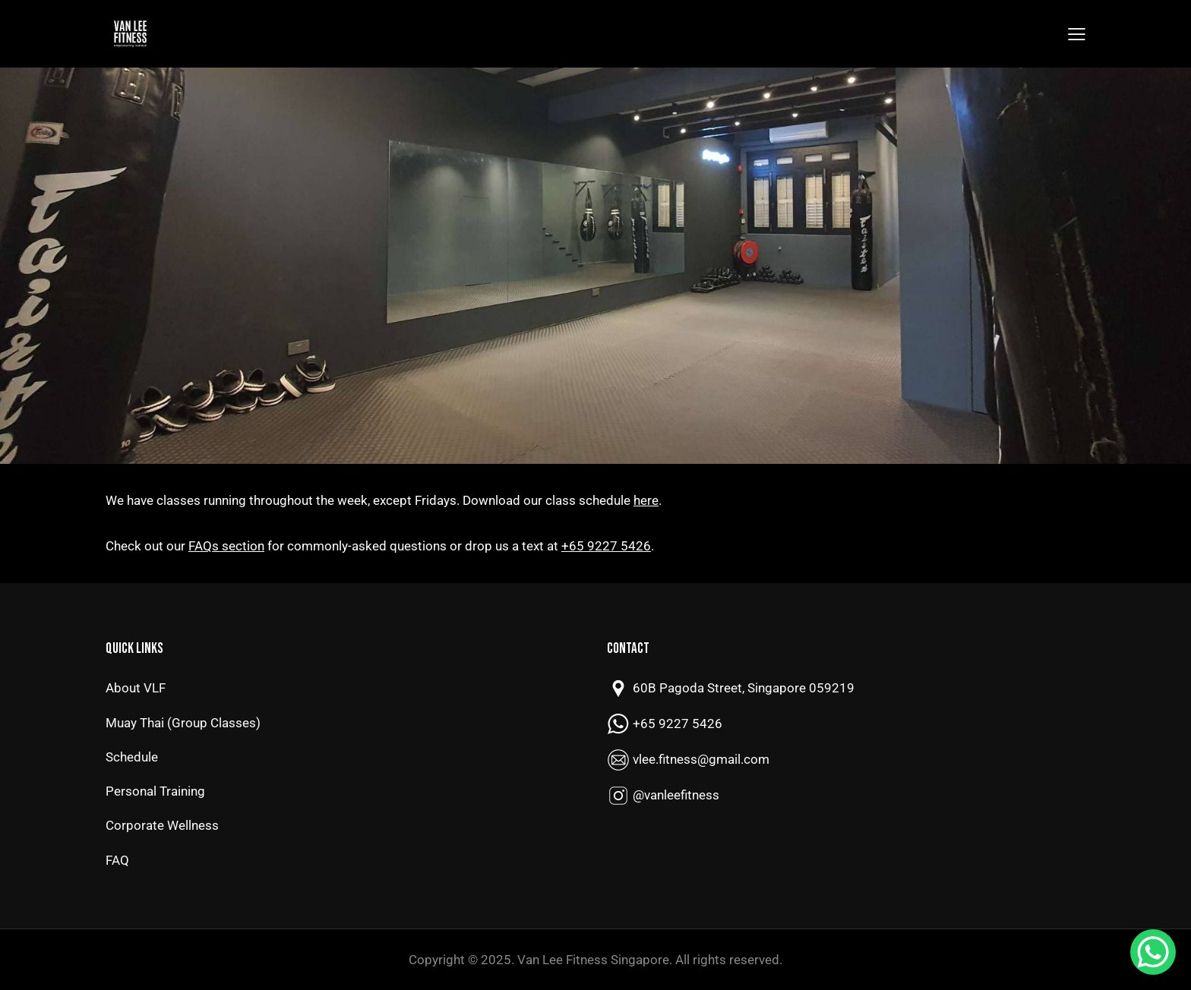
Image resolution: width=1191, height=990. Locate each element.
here (646, 500)
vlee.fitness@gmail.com (701, 759)
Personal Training (155, 791)
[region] (595, 266)
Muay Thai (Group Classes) (183, 722)
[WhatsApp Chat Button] (1153, 952)
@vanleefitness (676, 794)
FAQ (117, 860)
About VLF (136, 687)
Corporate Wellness (162, 825)
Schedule (132, 757)
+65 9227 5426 (606, 545)
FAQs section (226, 545)
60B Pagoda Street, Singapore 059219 (744, 687)
